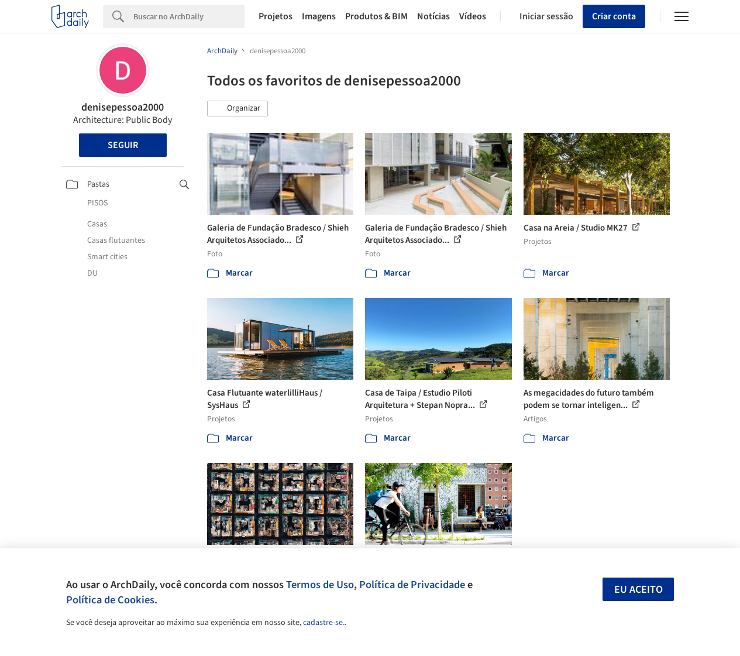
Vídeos (472, 16)
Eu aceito (638, 589)
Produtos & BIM (376, 16)
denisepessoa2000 (122, 107)
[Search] (189, 16)
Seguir (123, 145)
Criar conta (614, 16)
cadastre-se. (324, 622)
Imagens (319, 16)
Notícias (433, 16)
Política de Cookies (110, 599)
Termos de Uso (320, 584)
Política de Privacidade (412, 584)
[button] (237, 109)
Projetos (275, 16)
